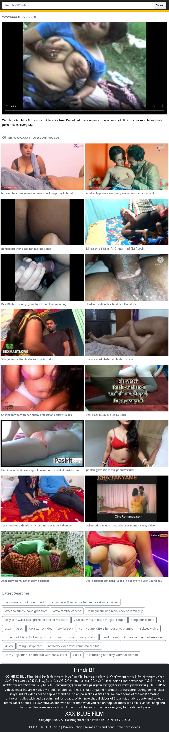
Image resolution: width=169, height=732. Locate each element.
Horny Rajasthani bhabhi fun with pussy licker (36, 655)
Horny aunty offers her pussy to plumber (107, 628)
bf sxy (70, 637)
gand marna (110, 637)
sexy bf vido (88, 637)
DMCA (33, 727)
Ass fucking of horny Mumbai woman (112, 655)
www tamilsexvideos (67, 611)
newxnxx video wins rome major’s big (74, 646)
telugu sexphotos (30, 646)
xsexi (19, 628)
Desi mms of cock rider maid (24, 602)
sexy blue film (45, 685)
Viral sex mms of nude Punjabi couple (99, 620)
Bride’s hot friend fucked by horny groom (33, 637)
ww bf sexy (65, 628)
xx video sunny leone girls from (26, 611)
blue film (71, 676)
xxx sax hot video (40, 628)
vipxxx (9, 646)
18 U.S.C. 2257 (50, 727)
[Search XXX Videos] (78, 5)
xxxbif (77, 655)
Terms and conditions (99, 727)
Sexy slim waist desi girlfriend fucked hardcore (36, 620)
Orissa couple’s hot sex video (144, 637)
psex (8, 628)
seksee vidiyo (149, 628)
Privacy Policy (72, 727)
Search (160, 5)
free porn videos (129, 727)
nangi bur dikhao (142, 620)
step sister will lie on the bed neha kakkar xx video (83, 602)
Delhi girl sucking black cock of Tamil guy (115, 611)
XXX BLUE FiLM (84, 713)
